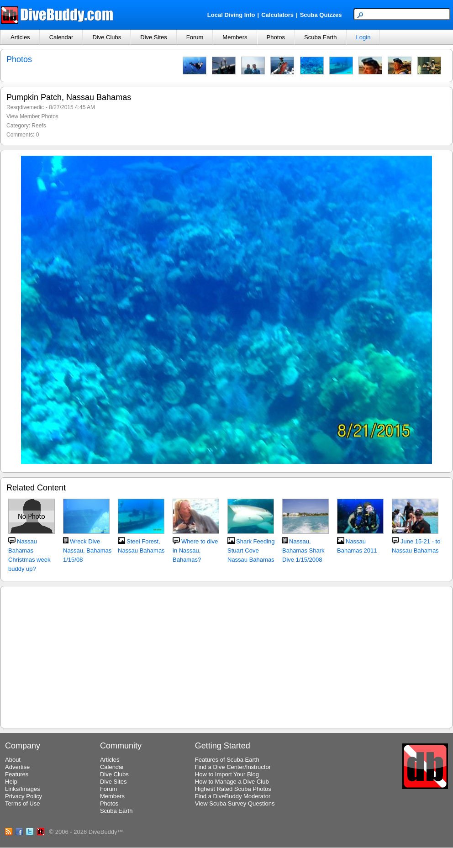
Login (363, 37)
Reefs (39, 125)
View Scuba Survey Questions (235, 803)
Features (16, 774)
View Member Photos (32, 116)
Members (234, 37)
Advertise (17, 767)
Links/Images (22, 788)
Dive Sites (153, 37)
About (13, 759)
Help (11, 781)
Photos (276, 37)
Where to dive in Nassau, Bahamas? (195, 550)
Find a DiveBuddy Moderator (232, 796)
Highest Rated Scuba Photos (233, 788)
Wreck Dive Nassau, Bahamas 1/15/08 (87, 550)
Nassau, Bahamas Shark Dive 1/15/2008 (303, 550)
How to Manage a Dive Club (232, 781)
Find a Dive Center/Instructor (233, 767)
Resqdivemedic (25, 107)
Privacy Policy (23, 796)
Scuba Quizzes (321, 14)
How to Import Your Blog (227, 774)
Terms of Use (22, 803)
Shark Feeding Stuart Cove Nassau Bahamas (251, 550)
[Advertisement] (226, 656)
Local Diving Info (231, 14)
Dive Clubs (106, 37)
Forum (195, 37)
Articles (20, 37)
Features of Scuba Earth (227, 759)
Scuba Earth (320, 37)
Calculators (277, 14)
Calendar (61, 37)
